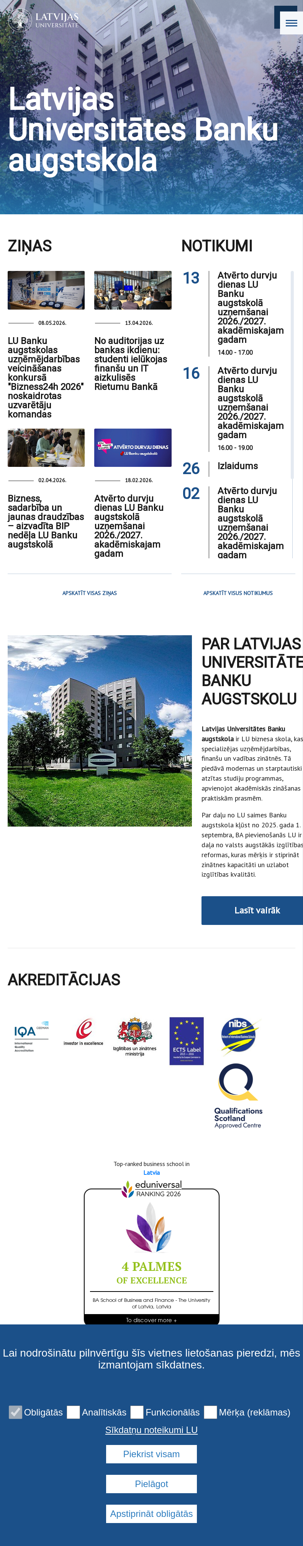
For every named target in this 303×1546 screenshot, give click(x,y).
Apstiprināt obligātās (151, 1513)
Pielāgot (151, 1484)
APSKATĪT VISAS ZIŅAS (89, 593)
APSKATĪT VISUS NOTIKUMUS (238, 593)
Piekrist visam (151, 1454)
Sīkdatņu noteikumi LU (151, 1430)
